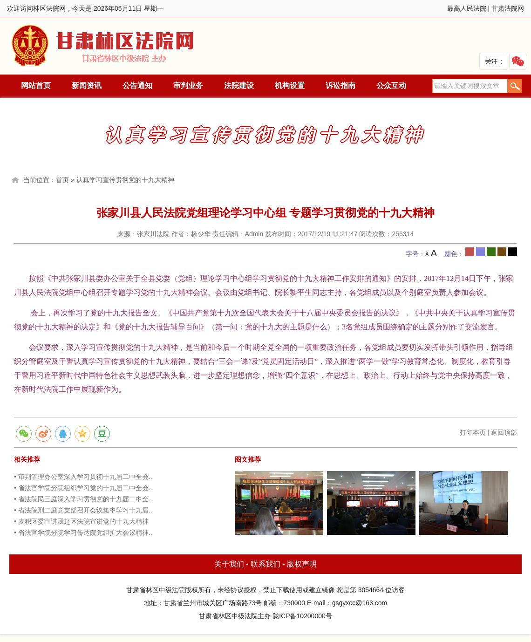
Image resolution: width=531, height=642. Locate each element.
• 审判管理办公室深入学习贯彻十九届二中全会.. (83, 476)
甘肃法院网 (507, 8)
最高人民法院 (466, 8)
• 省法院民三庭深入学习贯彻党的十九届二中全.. (83, 499)
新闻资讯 (87, 85)
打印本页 (473, 432)
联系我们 (265, 564)
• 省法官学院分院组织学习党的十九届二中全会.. (83, 488)
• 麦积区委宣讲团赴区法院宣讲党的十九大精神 (81, 521)
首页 (62, 180)
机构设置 (290, 85)
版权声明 (302, 564)
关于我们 (229, 564)
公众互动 (391, 85)
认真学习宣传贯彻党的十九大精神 (125, 180)
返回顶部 (504, 432)
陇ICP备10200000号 (302, 616)
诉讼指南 (340, 85)
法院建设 (239, 85)
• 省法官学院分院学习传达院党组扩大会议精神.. (83, 532)
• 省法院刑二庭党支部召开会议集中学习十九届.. (83, 510)
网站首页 (36, 85)
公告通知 (137, 85)
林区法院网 (103, 46)
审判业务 (188, 85)
